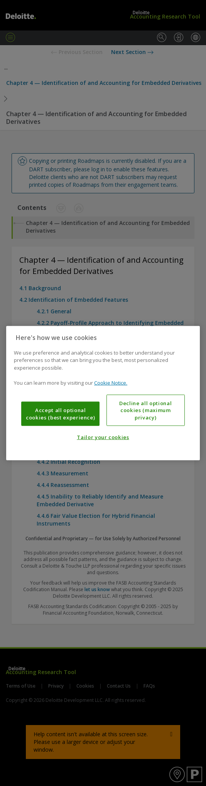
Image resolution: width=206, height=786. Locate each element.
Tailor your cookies (103, 437)
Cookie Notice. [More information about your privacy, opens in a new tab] (110, 382)
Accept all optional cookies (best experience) (60, 414)
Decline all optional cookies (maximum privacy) (145, 410)
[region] (103, 393)
